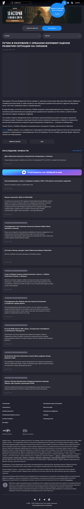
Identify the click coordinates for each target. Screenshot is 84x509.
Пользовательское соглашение (52, 403)
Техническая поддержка (50, 411)
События (45, 415)
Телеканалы (69, 480)
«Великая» (38, 457)
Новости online (14, 141)
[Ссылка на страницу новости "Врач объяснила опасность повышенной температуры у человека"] (42, 160)
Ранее (5, 130)
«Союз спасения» (7, 457)
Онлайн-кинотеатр (7, 411)
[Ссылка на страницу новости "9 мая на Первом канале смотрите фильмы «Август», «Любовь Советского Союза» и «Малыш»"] (42, 280)
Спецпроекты (6, 407)
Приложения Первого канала (11, 415)
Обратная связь (47, 407)
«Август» (57, 455)
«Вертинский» (46, 457)
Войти (77, 3)
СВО (42, 141)
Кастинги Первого (7, 418)
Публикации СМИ (48, 418)
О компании (6, 403)
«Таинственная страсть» (58, 457)
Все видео (5, 422)
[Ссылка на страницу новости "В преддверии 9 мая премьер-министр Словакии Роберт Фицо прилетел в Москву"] (42, 232)
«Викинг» (25, 457)
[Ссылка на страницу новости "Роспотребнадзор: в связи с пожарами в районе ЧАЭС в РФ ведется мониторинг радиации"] (42, 184)
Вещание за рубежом (28, 432)
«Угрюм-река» (17, 457)
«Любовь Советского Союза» (70, 455)
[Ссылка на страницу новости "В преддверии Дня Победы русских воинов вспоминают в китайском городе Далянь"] (42, 307)
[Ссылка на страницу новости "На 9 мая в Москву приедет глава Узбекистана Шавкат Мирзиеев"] (42, 256)
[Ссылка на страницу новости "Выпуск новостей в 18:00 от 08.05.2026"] (42, 205)
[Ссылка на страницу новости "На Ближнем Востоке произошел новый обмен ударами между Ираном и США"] (42, 361)
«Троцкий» (32, 457)
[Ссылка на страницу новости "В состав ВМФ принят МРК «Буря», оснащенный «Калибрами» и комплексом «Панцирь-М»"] (42, 334)
